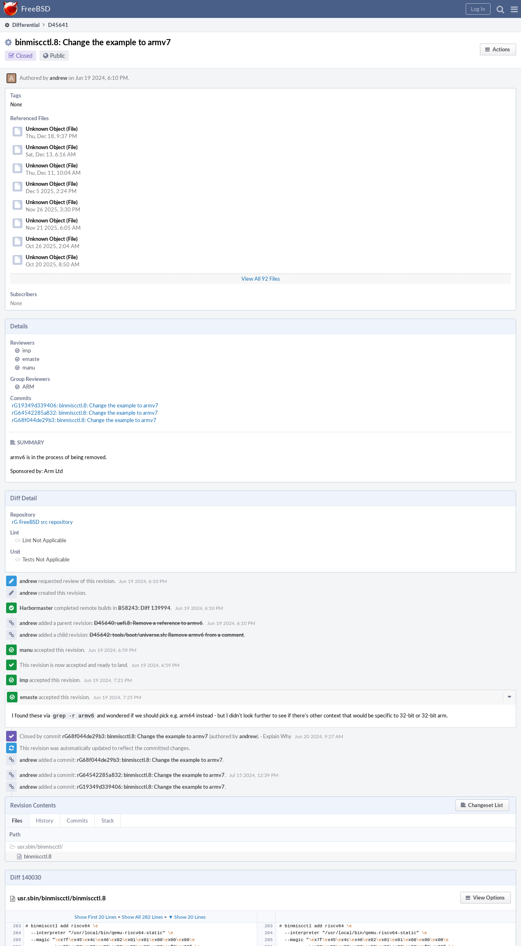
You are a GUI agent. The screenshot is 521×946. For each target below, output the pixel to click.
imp (26, 350)
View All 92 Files (260, 278)
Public (57, 55)
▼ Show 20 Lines (187, 916)
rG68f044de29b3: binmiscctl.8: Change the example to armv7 (84, 420)
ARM (28, 386)
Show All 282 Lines (142, 916)
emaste (30, 359)
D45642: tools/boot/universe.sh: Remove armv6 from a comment (167, 634)
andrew (58, 77)
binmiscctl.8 (38, 855)
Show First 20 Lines (95, 916)
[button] (514, 9)
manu (28, 367)
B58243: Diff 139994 (144, 608)
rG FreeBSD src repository (42, 522)
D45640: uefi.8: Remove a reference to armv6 (148, 623)
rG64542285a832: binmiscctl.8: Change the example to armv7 (85, 412)
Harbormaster (36, 608)
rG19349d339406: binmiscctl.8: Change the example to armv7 (85, 405)
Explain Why (277, 735)
